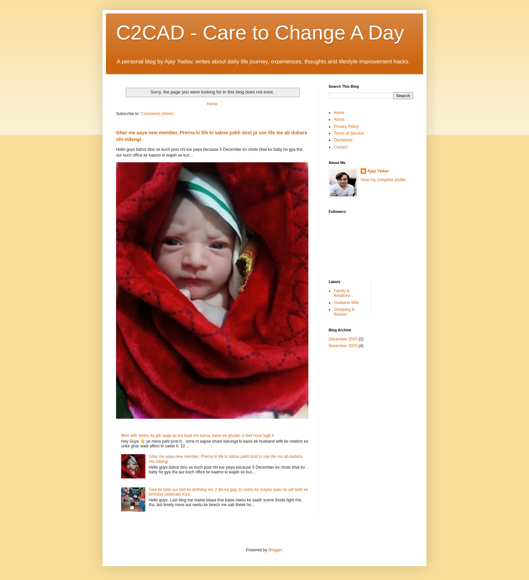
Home (212, 104)
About (339, 119)
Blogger (275, 550)
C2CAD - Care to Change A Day (260, 32)
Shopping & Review (344, 311)
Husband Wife (346, 302)
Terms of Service (349, 133)
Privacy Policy (346, 126)
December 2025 (343, 339)
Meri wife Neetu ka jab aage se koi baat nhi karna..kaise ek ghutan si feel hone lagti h (197, 435)
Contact (340, 147)
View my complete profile (383, 179)
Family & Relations (342, 293)
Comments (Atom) (157, 113)
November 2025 (343, 345)
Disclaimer (343, 140)
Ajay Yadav (378, 171)
